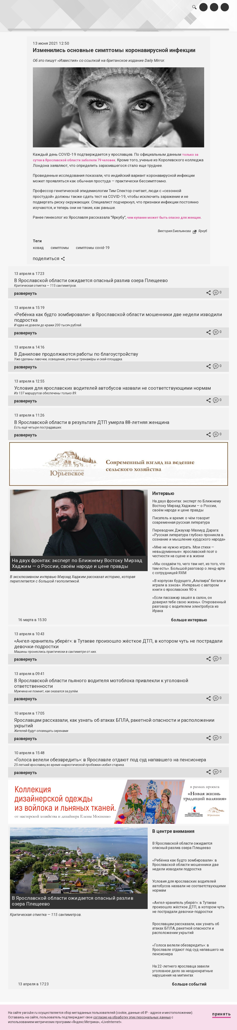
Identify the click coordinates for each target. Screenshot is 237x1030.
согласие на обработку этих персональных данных (132, 1017)
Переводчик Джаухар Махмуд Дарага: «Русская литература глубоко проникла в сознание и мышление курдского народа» (188, 536)
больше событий (189, 985)
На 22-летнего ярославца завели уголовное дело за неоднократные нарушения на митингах (182, 972)
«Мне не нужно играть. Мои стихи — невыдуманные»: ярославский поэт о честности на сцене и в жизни (184, 553)
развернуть (25, 295)
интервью (109, 22)
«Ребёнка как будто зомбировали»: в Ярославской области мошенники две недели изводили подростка (185, 866)
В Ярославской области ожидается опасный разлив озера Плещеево (91, 282)
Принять (217, 1016)
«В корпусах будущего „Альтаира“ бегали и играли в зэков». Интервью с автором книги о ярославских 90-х (189, 587)
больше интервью (189, 621)
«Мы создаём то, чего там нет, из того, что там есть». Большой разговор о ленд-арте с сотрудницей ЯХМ (188, 570)
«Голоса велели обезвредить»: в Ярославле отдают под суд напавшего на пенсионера (110, 761)
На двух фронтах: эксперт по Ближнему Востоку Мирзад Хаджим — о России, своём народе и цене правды (77, 565)
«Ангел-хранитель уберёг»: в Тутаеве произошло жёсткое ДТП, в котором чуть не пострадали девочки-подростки (188, 908)
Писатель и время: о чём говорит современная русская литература (181, 522)
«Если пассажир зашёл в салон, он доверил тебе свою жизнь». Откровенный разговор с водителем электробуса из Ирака (189, 606)
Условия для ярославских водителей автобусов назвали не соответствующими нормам (112, 390)
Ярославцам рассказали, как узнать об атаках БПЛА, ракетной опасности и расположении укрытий (185, 930)
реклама (211, 22)
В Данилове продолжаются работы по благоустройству (76, 356)
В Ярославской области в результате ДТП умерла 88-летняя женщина (91, 424)
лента (62, 22)
